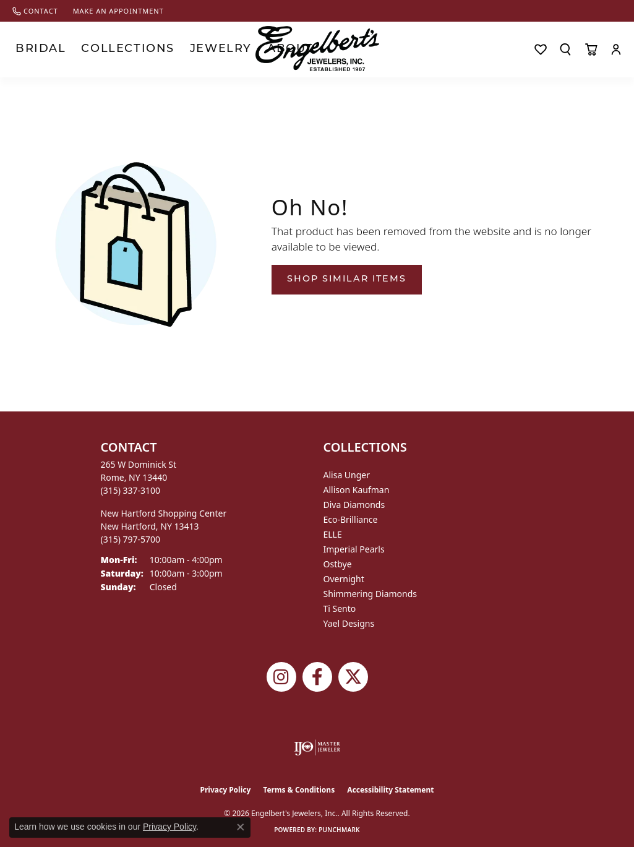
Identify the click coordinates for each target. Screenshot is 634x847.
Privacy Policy (225, 790)
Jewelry (153, 49)
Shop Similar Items (346, 279)
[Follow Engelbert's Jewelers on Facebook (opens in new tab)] (317, 677)
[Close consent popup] (240, 827)
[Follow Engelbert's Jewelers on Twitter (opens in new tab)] (353, 677)
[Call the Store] (131, 490)
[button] (565, 49)
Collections (89, 49)
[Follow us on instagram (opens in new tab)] (281, 677)
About (201, 49)
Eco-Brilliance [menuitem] (350, 519)
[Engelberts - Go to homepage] (317, 48)
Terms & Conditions (299, 790)
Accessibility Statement (390, 790)
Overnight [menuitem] (343, 579)
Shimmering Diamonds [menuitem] (370, 594)
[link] (35, 11)
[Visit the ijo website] (317, 747)
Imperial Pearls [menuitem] (354, 549)
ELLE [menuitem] (332, 534)
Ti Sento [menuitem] (339, 608)
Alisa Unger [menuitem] (347, 475)
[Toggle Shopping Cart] (591, 49)
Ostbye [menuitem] (337, 564)
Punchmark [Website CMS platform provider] (339, 829)
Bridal (29, 49)
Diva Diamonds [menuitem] (354, 504)
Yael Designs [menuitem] (349, 623)
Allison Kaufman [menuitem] (356, 490)
